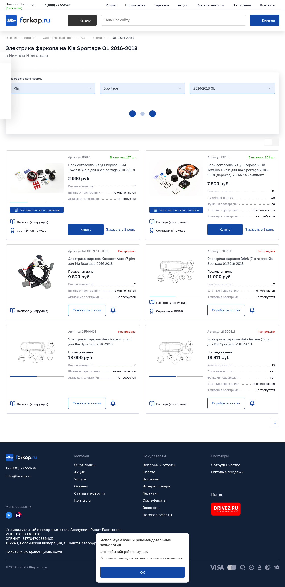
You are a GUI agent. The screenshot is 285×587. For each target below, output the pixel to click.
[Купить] (86, 229)
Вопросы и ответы (158, 465)
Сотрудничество (225, 465)
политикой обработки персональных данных (134, 562)
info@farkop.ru (19, 476)
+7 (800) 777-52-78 (56, 5)
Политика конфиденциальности (34, 552)
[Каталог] (82, 20)
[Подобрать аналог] (87, 310)
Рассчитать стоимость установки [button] (36, 210)
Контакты (82, 500)
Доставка (150, 479)
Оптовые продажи (227, 472)
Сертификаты (154, 500)
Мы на (216, 494)
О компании (85, 465)
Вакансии (151, 507)
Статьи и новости (89, 493)
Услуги (80, 479)
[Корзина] (264, 20)
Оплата (148, 472)
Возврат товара (156, 486)
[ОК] (142, 572)
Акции (79, 472)
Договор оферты (157, 514)
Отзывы (81, 486)
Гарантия (150, 493)
